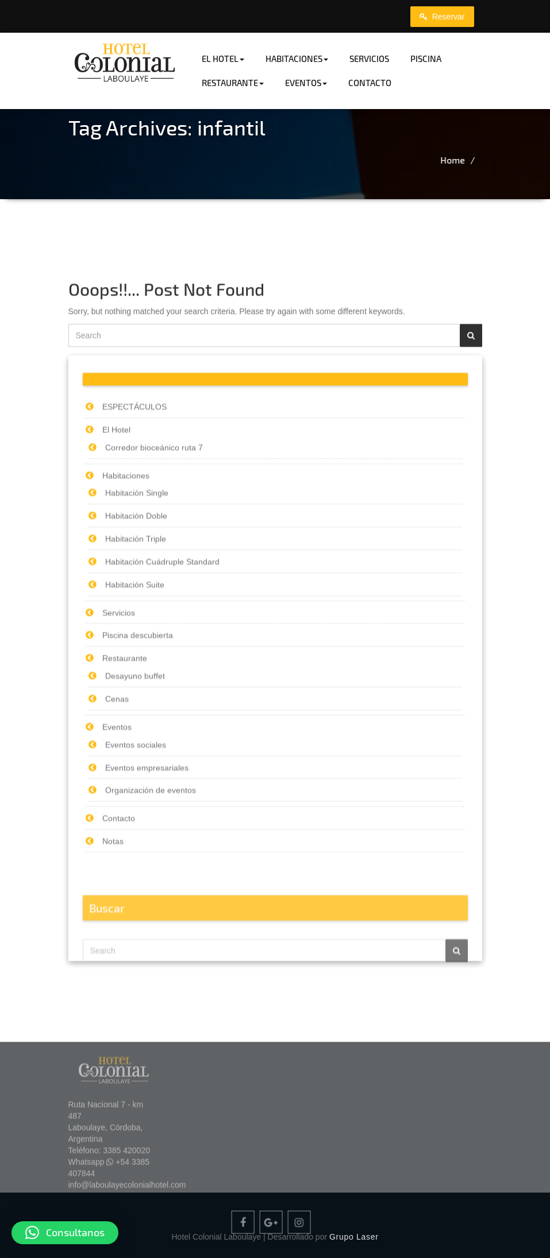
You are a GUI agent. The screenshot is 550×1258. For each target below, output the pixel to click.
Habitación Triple (135, 661)
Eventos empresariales (147, 890)
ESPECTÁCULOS (134, 529)
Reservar (442, 16)
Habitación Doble (136, 638)
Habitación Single (136, 615)
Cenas (117, 821)
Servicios (369, 58)
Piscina (425, 58)
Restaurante (233, 82)
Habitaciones (297, 58)
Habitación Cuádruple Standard (162, 684)
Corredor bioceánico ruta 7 (154, 569)
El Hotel (223, 58)
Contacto (369, 82)
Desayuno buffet (135, 798)
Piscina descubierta (137, 758)
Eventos (306, 82)
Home (495, 159)
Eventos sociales (135, 867)
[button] (64, 1232)
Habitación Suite (134, 707)
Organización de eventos (150, 913)
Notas (113, 963)
